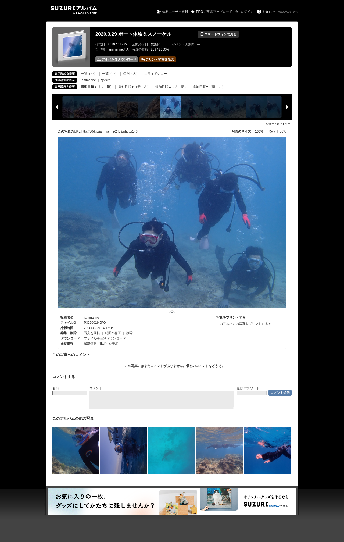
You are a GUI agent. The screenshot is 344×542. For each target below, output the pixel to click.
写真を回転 (92, 333)
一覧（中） (110, 74)
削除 (129, 333)
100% (259, 131)
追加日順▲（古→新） (171, 87)
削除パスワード (248, 388)
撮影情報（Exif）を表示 (101, 343)
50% (283, 131)
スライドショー (155, 74)
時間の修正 (113, 333)
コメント (95, 388)
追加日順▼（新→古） (209, 87)
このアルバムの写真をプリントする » (243, 324)
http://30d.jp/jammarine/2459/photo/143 (109, 131)
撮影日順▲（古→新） (97, 87)
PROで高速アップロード (214, 12)
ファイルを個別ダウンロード (105, 338)
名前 (55, 388)
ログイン (247, 12)
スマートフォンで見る (218, 34)
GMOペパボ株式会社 (288, 12)
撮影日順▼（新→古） (134, 87)
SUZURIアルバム (74, 10)
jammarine (88, 80)
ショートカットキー (278, 123)
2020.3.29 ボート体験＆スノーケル (133, 34)
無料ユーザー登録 (175, 12)
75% (271, 131)
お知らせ (268, 12)
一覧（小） (89, 74)
